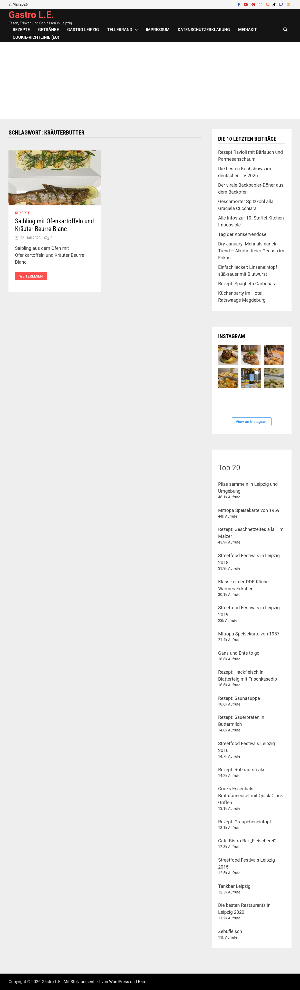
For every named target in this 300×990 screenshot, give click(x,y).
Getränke (48, 29)
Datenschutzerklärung (204, 29)
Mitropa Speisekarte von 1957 (248, 633)
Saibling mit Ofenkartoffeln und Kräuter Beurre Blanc (54, 225)
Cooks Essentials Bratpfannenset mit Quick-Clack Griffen (250, 795)
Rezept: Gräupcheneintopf (244, 821)
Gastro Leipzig (83, 29)
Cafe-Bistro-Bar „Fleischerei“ (247, 840)
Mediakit (247, 29)
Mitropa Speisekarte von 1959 (248, 510)
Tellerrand (119, 29)
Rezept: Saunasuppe (239, 698)
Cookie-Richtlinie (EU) (36, 37)
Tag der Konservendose (242, 234)
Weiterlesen (33, 276)
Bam (142, 981)
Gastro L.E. (31, 14)
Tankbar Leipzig (234, 886)
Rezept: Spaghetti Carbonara (247, 283)
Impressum (157, 29)
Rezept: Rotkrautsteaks (241, 769)
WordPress (119, 981)
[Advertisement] (150, 80)
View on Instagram (251, 422)
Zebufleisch (230, 931)
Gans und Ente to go (238, 653)
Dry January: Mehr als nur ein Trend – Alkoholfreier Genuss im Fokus (251, 250)
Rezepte (21, 29)
